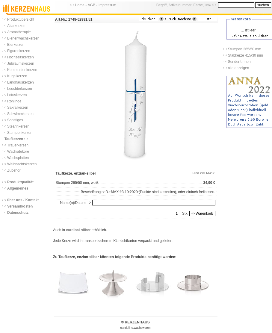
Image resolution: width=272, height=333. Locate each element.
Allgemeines (17, 188)
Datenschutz (17, 213)
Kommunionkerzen (22, 70)
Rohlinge (14, 101)
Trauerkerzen (17, 145)
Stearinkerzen (18, 126)
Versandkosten (20, 206)
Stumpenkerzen (19, 133)
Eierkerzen (15, 45)
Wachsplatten (18, 158)
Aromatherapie (19, 32)
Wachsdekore (18, 151)
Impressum (107, 5)
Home (79, 5)
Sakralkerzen (17, 107)
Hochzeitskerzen (20, 57)
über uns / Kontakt (23, 200)
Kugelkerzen (17, 76)
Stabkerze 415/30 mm (245, 55)
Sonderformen (239, 62)
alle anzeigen (238, 68)
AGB (91, 5)
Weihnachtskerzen (22, 164)
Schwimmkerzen (20, 114)
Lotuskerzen (17, 95)
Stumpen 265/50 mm (244, 49)
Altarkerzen (16, 26)
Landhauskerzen (20, 82)
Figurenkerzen (18, 51)
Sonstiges (15, 120)
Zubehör (14, 170)
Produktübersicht (20, 19)
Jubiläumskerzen (20, 63)
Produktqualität (20, 182)
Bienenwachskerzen (23, 38)
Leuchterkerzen (19, 89)
